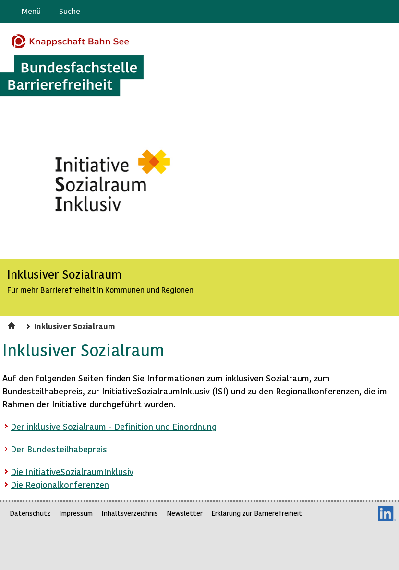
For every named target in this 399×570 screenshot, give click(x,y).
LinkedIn (387, 513)
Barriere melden (351, 11)
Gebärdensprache (370, 11)
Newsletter (185, 513)
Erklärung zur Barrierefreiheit (256, 513)
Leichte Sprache (388, 11)
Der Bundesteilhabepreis (59, 449)
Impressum (76, 513)
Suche (69, 10)
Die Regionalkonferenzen (60, 484)
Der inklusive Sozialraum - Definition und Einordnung (114, 426)
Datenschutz (30, 513)
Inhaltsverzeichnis (129, 513)
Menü (31, 10)
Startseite (13, 324)
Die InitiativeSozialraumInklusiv (72, 471)
